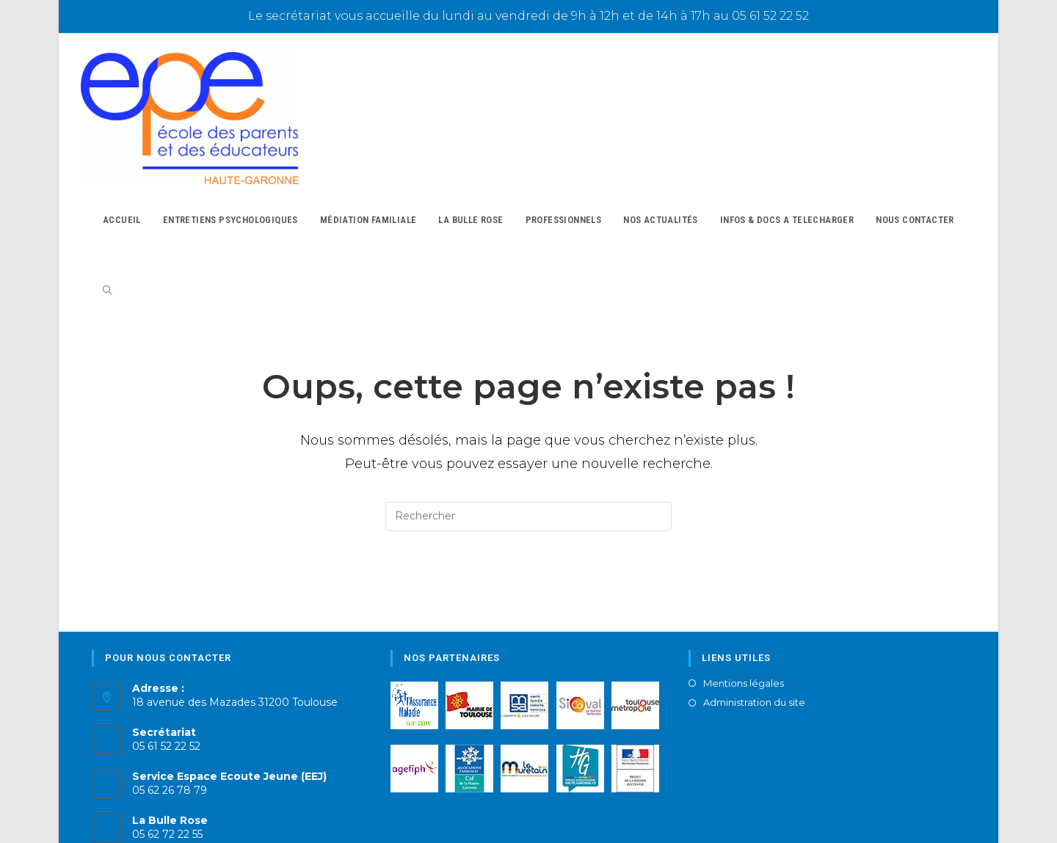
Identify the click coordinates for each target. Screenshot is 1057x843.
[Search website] (107, 253)
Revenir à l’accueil (528, 552)
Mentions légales (743, 655)
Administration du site (754, 675)
